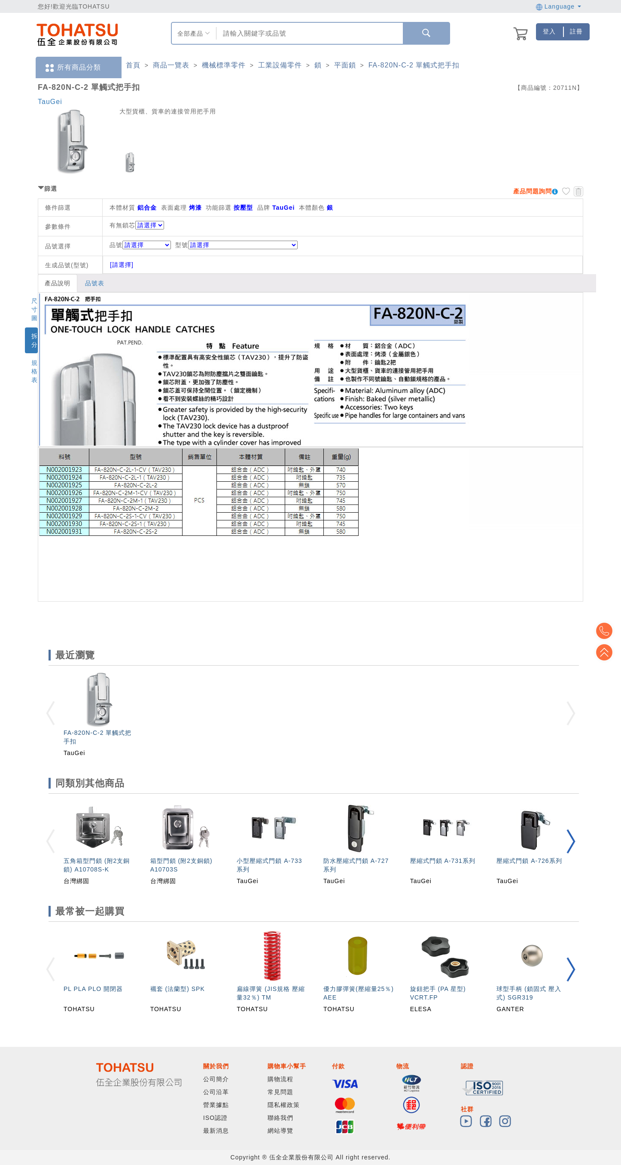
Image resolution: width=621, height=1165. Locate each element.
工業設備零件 (280, 65)
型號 (236, 245)
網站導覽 (280, 1130)
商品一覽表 (171, 65)
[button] (571, 841)
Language (558, 6)
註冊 (576, 31)
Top (608, 652)
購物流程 (280, 1079)
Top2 (608, 630)
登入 (549, 31)
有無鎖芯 (122, 225)
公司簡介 (216, 1079)
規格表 (34, 371)
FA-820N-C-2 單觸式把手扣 (414, 65)
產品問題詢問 (532, 191)
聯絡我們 (280, 1117)
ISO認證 (215, 1117)
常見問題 (280, 1092)
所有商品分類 (72, 67)
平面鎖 (345, 65)
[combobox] (308, 33)
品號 (140, 245)
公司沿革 (216, 1092)
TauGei (50, 101)
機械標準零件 (224, 65)
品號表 (94, 283)
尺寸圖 (34, 309)
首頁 (133, 65)
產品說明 (57, 283)
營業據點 (216, 1104)
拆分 (34, 340)
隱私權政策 (284, 1104)
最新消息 (216, 1130)
